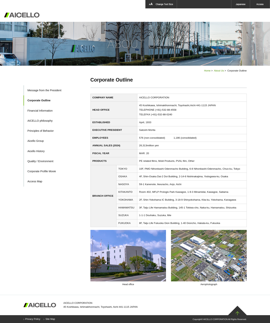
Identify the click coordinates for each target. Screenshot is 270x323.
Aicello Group (217, 15)
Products (132, 15)
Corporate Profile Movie (42, 171)
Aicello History (36, 151)
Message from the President (44, 90)
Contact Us (258, 15)
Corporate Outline (39, 100)
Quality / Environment (40, 161)
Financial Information (40, 110)
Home (207, 70)
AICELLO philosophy (40, 120)
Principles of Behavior (41, 130)
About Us (111, 15)
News (239, 15)
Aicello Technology (160, 15)
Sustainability (191, 15)
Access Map (35, 181)
